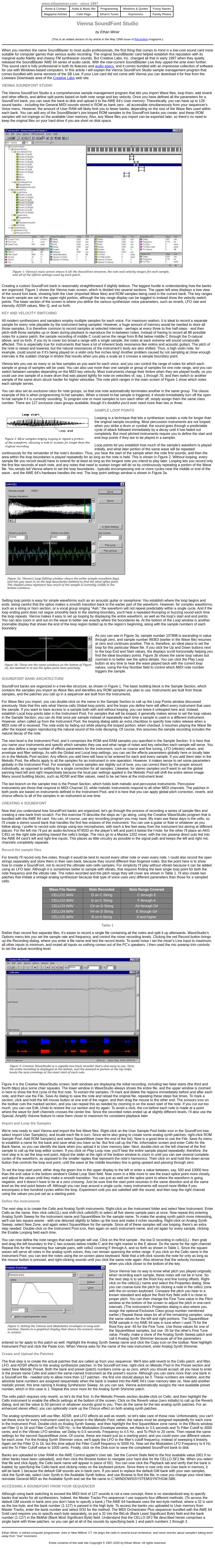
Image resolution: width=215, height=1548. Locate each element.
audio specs (104, 66)
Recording (141, 39)
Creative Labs (64, 78)
